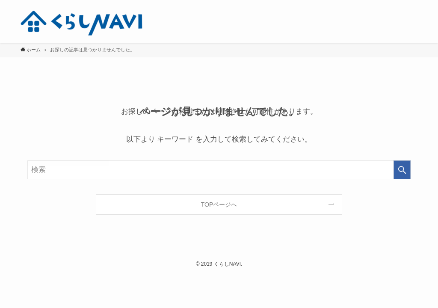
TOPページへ (219, 204)
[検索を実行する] (402, 169)
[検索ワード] (219, 169)
